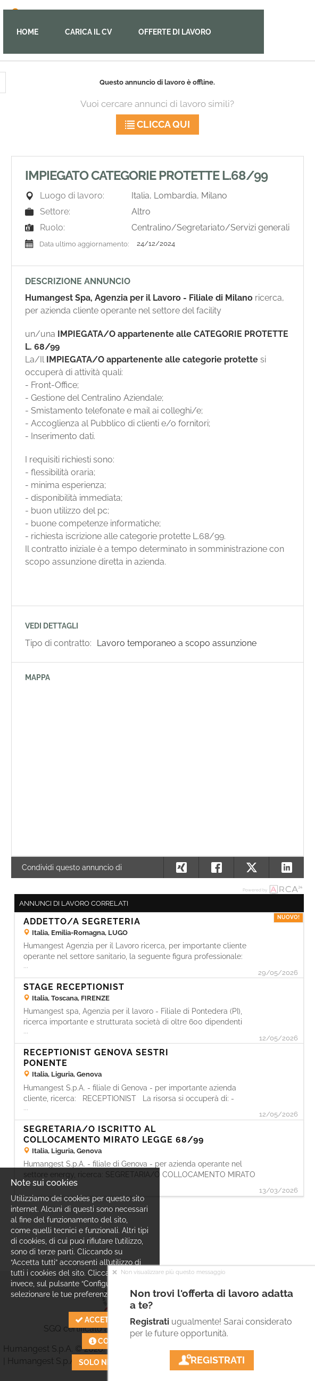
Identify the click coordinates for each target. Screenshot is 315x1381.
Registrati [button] (212, 1360)
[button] (286, 867)
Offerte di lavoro (174, 32)
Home (27, 32)
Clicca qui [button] (157, 124)
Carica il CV (88, 32)
